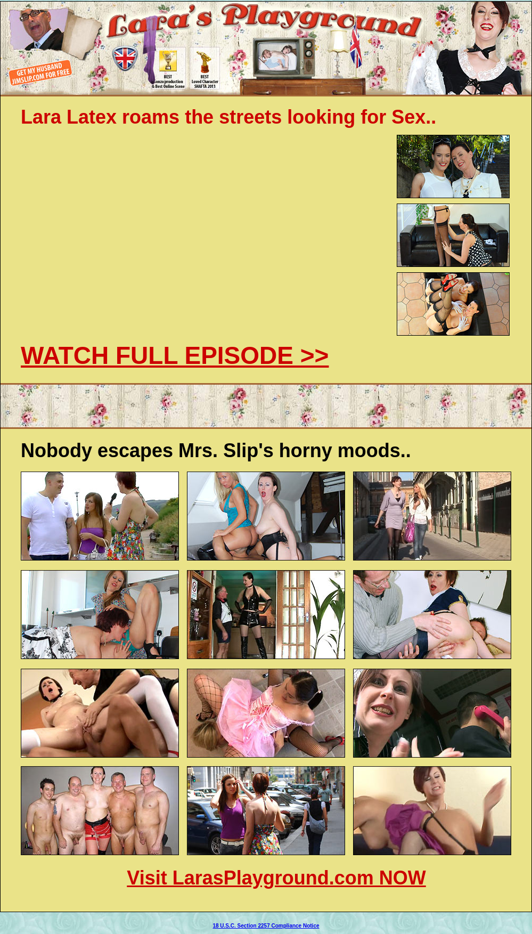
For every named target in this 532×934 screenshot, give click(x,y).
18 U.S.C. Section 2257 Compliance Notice (265, 926)
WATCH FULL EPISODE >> (175, 355)
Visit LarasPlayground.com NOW (276, 878)
